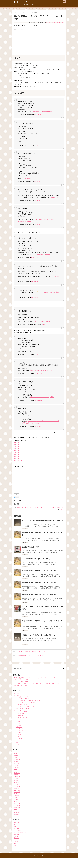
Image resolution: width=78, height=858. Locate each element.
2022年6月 (17, 771)
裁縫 (15, 843)
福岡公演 (16, 450)
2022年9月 (17, 767)
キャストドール (20, 715)
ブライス (18, 732)
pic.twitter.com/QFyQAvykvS (44, 370)
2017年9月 (17, 794)
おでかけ (16, 822)
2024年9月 (17, 752)
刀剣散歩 (16, 836)
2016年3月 (17, 814)
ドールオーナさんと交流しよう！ (25, 706)
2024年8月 (17, 754)
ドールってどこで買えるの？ (24, 698)
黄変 (17, 744)
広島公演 (16, 452)
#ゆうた (36, 397)
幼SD (17, 742)
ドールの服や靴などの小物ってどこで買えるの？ (29, 700)
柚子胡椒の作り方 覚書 (20, 685)
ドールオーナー (20, 725)
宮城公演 (16, 448)
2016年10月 (17, 807)
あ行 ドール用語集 (22, 711)
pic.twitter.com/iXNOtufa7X (43, 254)
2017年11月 (17, 790)
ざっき (16, 824)
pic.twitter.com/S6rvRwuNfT (46, 111)
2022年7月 (17, 769)
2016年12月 (17, 803)
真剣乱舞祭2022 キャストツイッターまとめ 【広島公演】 (39, 582)
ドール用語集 (17, 710)
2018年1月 (17, 788)
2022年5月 (17, 773)
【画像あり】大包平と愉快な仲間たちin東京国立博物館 (38, 635)
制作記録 (16, 838)
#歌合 (20, 278)
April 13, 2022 (37, 181)
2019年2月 (17, 784)
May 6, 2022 (34, 297)
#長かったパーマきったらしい (49, 421)
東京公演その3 (18, 460)
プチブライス (20, 734)
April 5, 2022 (37, 145)
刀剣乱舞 (61, 22)
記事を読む (25, 528)
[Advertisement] (26, 41)
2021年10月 (17, 776)
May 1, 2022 (38, 426)
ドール (18, 723)
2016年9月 (17, 809)
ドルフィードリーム (21, 721)
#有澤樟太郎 (44, 219)
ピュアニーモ (20, 729)
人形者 (18, 740)
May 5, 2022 (34, 281)
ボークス (18, 736)
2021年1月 (17, 780)
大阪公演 (16, 446)
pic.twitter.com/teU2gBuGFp (42, 321)
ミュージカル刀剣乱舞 (52, 22)
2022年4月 (17, 774)
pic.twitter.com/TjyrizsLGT (25, 221)
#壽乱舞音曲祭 (56, 292)
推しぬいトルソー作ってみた (21, 679)
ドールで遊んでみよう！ (22, 704)
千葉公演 (16, 454)
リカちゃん (19, 738)
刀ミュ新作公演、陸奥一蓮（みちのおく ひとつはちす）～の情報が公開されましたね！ (37, 683)
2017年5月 (17, 799)
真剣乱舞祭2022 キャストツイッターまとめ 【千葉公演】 (39, 571)
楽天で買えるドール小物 (22, 708)
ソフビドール (20, 719)
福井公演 (16, 442)
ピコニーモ (19, 727)
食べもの (16, 845)
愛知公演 (16, 444)
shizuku (61, 509)
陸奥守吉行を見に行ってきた (30, 547)
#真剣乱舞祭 (35, 111)
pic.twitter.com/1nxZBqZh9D (25, 294)
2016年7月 (17, 813)
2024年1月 (17, 757)
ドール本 (16, 828)
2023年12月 (17, 759)
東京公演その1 (18, 456)
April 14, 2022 (38, 400)
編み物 (16, 841)
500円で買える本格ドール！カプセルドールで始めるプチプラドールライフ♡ (34, 678)
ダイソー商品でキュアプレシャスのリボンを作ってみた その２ (32, 651)
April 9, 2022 (37, 114)
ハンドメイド (17, 830)
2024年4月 (17, 755)
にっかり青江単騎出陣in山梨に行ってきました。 (36, 559)
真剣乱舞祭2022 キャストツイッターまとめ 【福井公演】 (39, 594)
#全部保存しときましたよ (32, 423)
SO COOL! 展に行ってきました (22, 681)
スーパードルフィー (21, 717)
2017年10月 (17, 792)
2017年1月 (17, 801)
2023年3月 (17, 763)
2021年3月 (17, 778)
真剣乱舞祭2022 (59, 507)
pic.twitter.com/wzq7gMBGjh (46, 397)
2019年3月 (17, 782)
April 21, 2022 (35, 257)
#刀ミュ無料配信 (47, 292)
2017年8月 (17, 795)
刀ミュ (36, 507)
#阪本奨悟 (38, 219)
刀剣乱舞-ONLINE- (49, 507)
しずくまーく (21, 2)
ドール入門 (17, 695)
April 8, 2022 (46, 324)
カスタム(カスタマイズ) (22, 713)
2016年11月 (17, 805)
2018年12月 (17, 786)
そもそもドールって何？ (22, 697)
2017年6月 (17, 797)
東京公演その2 (18, 458)
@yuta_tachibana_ (31, 421)
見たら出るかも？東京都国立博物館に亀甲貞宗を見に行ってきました (42, 521)
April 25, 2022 (37, 224)
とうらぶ (19, 507)
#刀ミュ (40, 292)
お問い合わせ (17, 693)
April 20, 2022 (37, 200)
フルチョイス (20, 730)
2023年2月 (17, 765)
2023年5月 (17, 761)
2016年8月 (17, 811)
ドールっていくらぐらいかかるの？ (25, 702)
